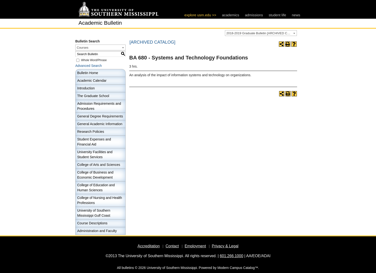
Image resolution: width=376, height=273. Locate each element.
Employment (195, 246)
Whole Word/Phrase (94, 60)
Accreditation (149, 246)
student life (277, 15)
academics (230, 15)
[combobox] (261, 33)
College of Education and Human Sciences (96, 187)
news (296, 15)
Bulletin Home (87, 73)
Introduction (86, 88)
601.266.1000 (231, 256)
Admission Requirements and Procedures (99, 106)
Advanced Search (88, 66)
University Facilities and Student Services (94, 154)
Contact (172, 246)
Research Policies (90, 132)
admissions (254, 15)
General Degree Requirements (100, 116)
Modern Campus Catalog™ (237, 268)
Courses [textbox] (82, 47)
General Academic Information (99, 124)
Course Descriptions (92, 223)
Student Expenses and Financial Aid (94, 141)
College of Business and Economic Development (95, 174)
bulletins (128, 268)
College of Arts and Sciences (98, 165)
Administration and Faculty (97, 231)
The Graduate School (93, 96)
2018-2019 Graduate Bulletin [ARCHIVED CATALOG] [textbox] (261, 33)
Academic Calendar (91, 80)
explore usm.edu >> (200, 15)
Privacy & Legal (225, 246)
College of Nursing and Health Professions (99, 200)
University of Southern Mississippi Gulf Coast (93, 213)
